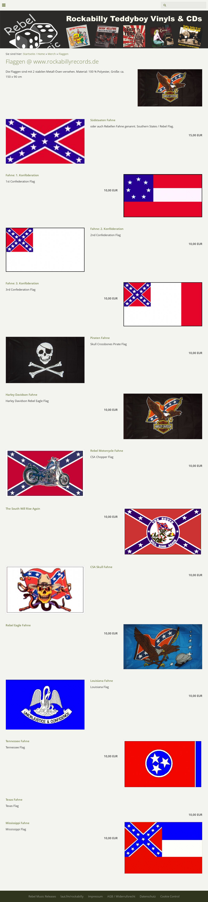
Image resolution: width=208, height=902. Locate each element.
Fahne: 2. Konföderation (107, 229)
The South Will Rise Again (23, 508)
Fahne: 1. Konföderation (22, 175)
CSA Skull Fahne (101, 567)
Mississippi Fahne (17, 823)
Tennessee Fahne (17, 741)
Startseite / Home (34, 54)
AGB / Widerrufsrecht (121, 896)
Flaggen (63, 54)
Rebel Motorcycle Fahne (106, 451)
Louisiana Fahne (101, 681)
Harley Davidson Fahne (21, 394)
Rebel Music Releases (42, 896)
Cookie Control (170, 896)
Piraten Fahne (100, 338)
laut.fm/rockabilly (72, 896)
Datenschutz (148, 896)
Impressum (95, 896)
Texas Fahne (14, 799)
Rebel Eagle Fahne (18, 625)
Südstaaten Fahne (102, 120)
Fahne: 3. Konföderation (22, 283)
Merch (52, 54)
